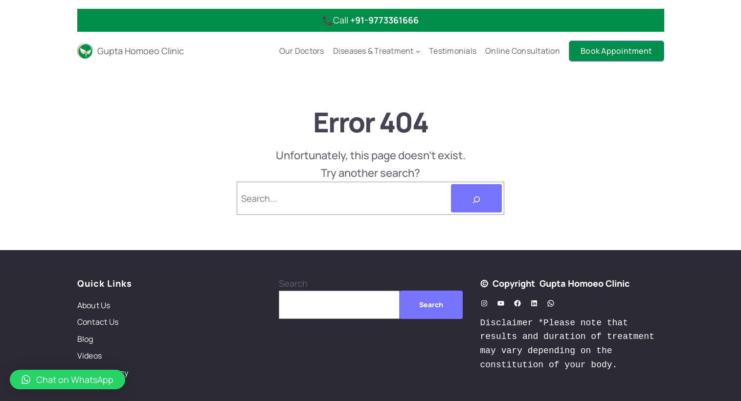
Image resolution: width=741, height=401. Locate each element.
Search (293, 283)
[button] (67, 379)
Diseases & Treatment (373, 50)
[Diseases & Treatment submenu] (418, 51)
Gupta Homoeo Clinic (140, 51)
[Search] (476, 198)
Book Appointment (616, 50)
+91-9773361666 (384, 20)
